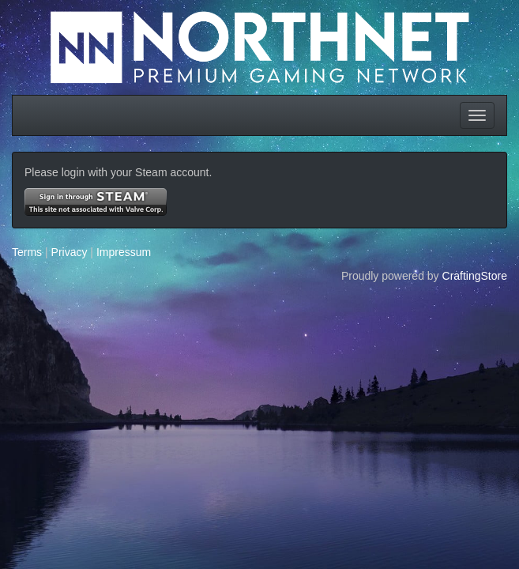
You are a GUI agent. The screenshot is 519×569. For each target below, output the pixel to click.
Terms (27, 252)
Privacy (69, 252)
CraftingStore (474, 275)
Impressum (123, 252)
